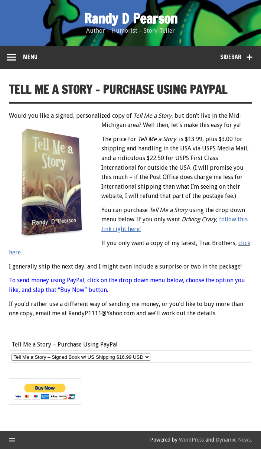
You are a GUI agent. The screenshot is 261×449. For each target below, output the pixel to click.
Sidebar (230, 57)
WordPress (191, 440)
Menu (30, 57)
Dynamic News (233, 440)
